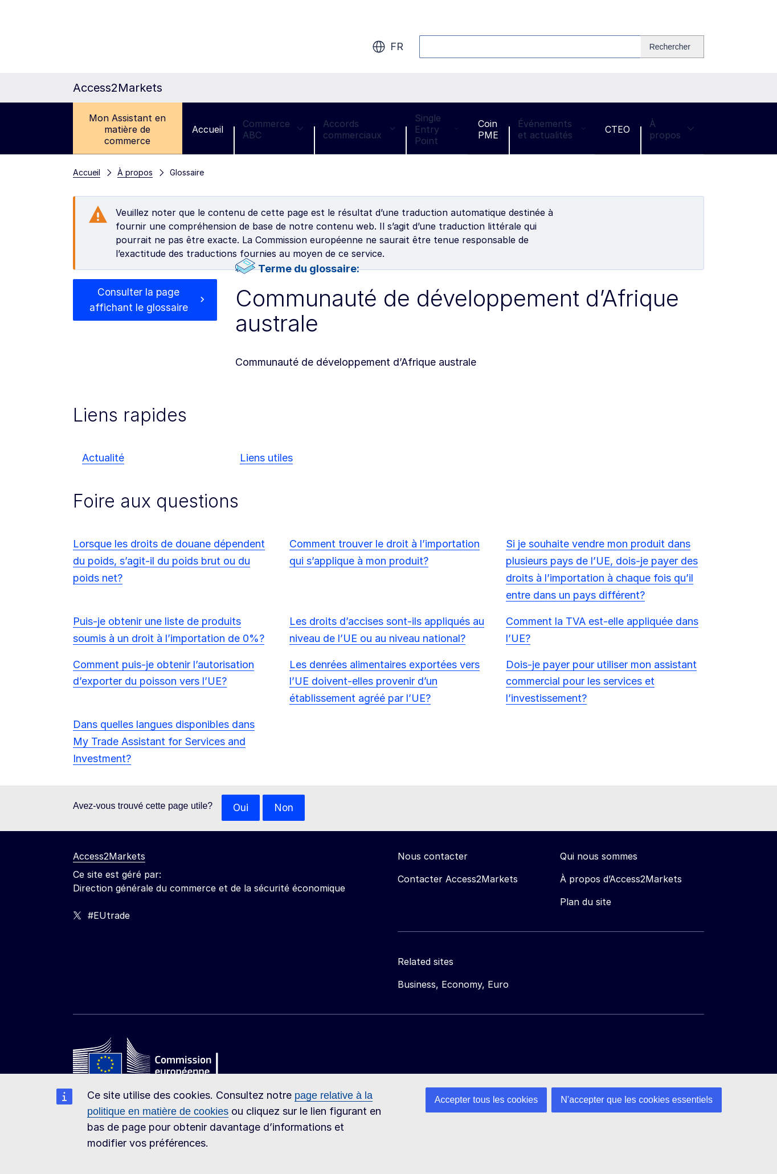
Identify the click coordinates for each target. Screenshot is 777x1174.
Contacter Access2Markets (458, 879)
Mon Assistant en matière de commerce (127, 129)
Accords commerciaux (359, 129)
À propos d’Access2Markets (621, 879)
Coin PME (488, 129)
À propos (671, 129)
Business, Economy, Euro (453, 985)
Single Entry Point (437, 129)
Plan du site (585, 902)
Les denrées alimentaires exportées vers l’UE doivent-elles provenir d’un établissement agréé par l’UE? (384, 681)
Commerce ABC (273, 129)
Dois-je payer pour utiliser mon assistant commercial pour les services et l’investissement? (601, 681)
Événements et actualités (552, 129)
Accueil (207, 129)
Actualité (103, 458)
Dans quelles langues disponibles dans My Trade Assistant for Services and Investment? (164, 741)
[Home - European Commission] (155, 1060)
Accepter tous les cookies (486, 1100)
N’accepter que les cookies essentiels (637, 1100)
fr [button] (387, 47)
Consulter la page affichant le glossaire (138, 300)
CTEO (617, 129)
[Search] (672, 46)
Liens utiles (266, 458)
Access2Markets (109, 856)
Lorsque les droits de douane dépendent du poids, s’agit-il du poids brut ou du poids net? (169, 561)
